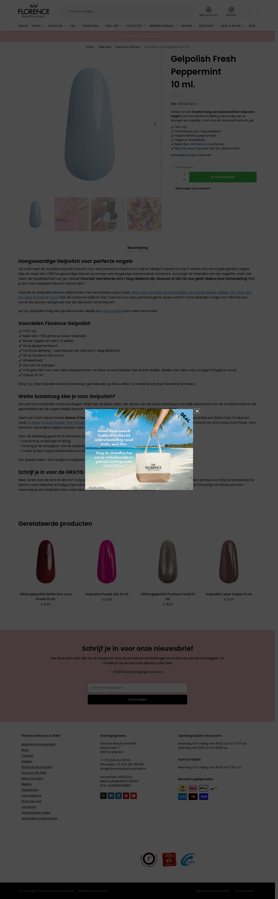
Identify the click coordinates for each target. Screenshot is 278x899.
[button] (197, 411)
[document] (139, 449)
